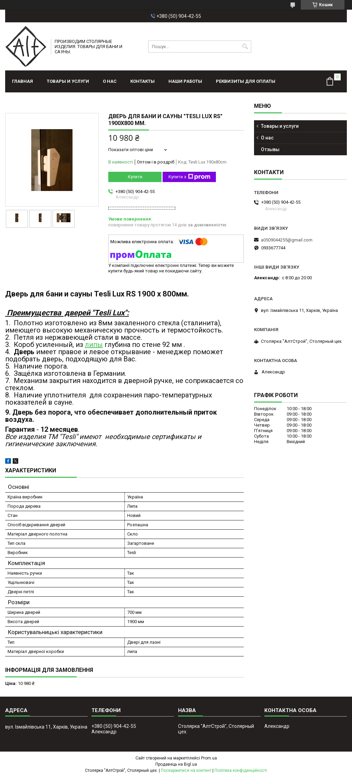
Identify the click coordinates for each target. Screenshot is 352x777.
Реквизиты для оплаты (245, 81)
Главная (22, 81)
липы (94, 344)
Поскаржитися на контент (186, 770)
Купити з (189, 177)
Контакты (142, 81)
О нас (110, 81)
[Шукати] (245, 47)
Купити (135, 176)
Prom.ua (209, 758)
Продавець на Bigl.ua (176, 764)
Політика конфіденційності (240, 770)
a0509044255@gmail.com (286, 240)
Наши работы (185, 81)
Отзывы (270, 149)
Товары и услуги (68, 81)
